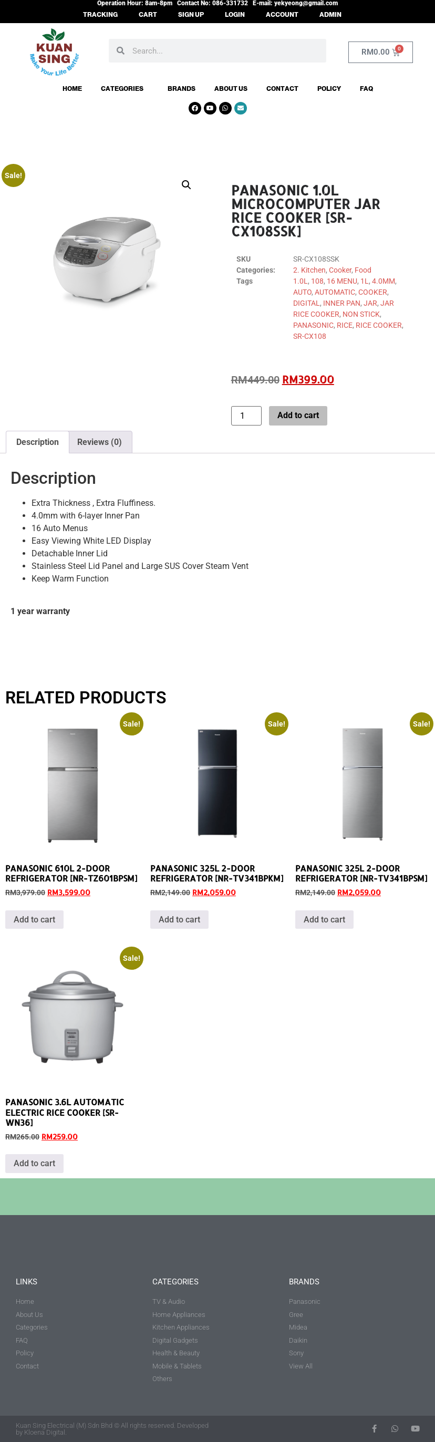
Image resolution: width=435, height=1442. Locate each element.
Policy (329, 88)
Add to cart (298, 415)
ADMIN (330, 14)
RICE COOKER (379, 325)
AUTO (302, 292)
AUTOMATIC (335, 292)
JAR (370, 303)
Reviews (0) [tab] (99, 442)
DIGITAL (306, 303)
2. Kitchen (309, 270)
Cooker (340, 270)
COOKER (372, 292)
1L (364, 281)
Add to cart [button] (34, 920)
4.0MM (383, 281)
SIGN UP (191, 14)
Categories (125, 89)
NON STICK (361, 314)
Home (72, 88)
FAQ (366, 88)
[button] (186, 184)
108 (317, 281)
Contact (282, 88)
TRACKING (100, 14)
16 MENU (342, 281)
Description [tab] (37, 442)
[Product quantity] (246, 416)
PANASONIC (313, 325)
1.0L (300, 281)
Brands (181, 88)
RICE (345, 325)
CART (148, 14)
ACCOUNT (282, 14)
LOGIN (235, 14)
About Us (230, 88)
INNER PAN (341, 303)
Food (363, 270)
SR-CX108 (309, 336)
